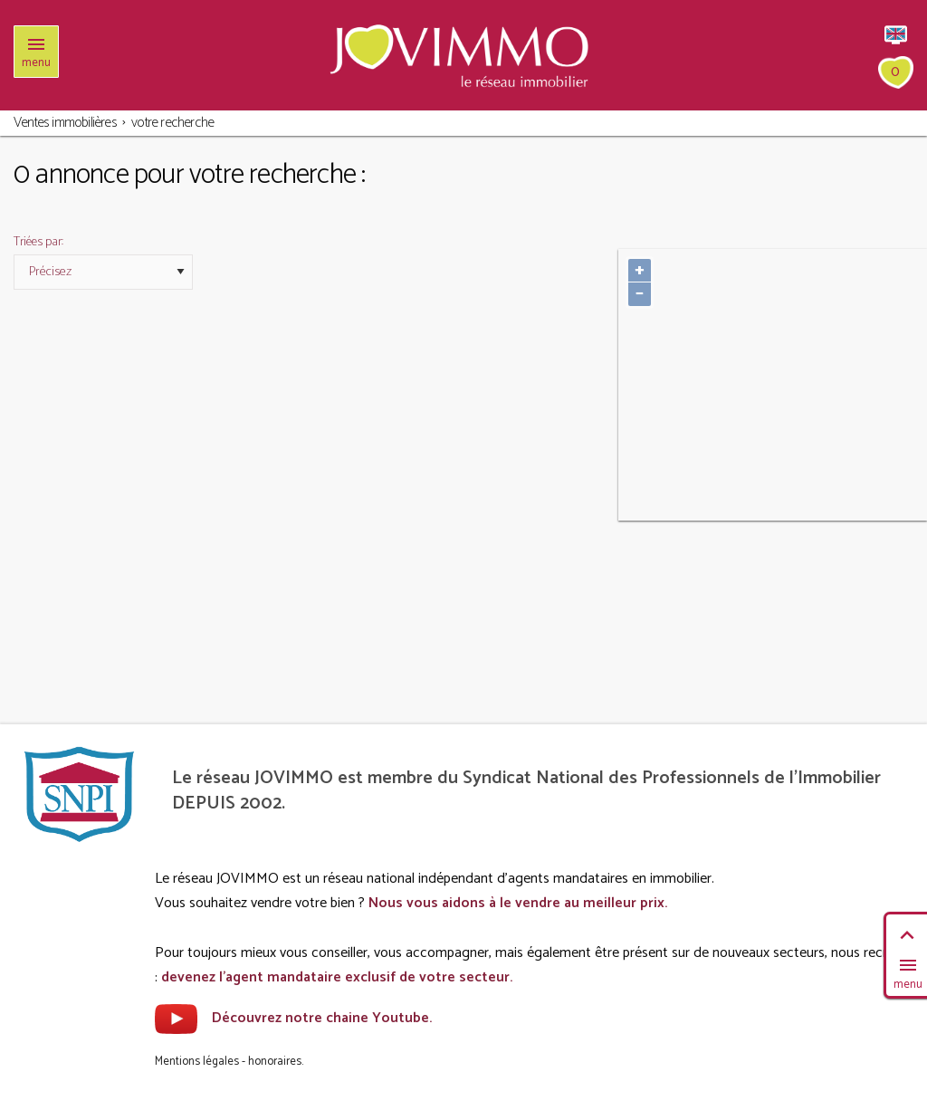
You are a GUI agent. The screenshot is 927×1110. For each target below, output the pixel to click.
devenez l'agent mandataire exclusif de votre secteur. (336, 977)
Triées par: (38, 242)
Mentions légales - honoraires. (229, 1061)
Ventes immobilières (65, 122)
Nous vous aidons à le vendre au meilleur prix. (517, 903)
